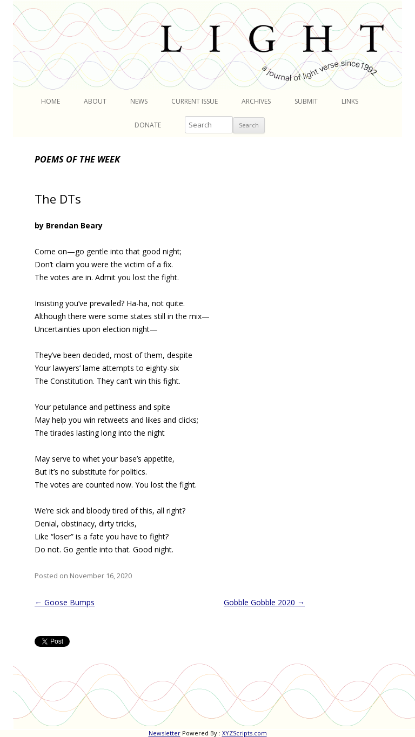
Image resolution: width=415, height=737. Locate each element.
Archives (256, 101)
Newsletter (164, 733)
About (95, 101)
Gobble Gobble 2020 (264, 602)
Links (350, 101)
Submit (306, 101)
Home (50, 101)
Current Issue (194, 101)
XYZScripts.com (244, 733)
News (139, 101)
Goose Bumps (65, 602)
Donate (148, 125)
